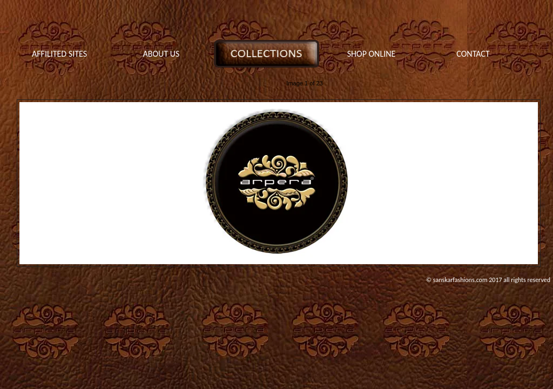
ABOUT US (161, 54)
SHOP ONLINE (371, 54)
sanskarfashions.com (460, 280)
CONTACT (472, 54)
